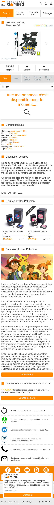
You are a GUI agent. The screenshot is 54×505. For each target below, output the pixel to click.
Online (16, 142)
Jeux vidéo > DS (18, 131)
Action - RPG (20, 135)
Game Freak (19, 146)
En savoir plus (10, 490)
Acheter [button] (6, 13)
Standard (13, 138)
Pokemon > (27, 374)
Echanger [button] (47, 13)
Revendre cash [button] (33, 13)
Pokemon (13, 133)
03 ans (9, 149)
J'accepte (27, 495)
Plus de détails (10, 59)
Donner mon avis (27, 398)
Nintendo (13, 140)
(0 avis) (49, 26)
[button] (20, 13)
